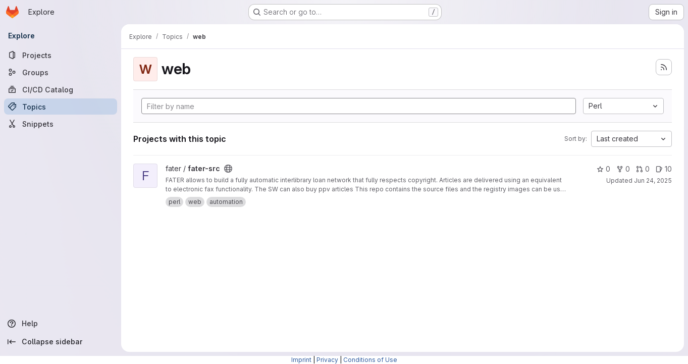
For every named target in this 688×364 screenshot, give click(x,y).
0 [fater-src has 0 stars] (603, 169)
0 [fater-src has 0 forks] (623, 169)
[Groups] (60, 72)
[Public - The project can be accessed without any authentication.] (228, 169)
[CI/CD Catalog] (60, 89)
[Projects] (60, 55)
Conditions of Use (370, 359)
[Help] (60, 324)
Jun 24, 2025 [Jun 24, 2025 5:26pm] (653, 180)
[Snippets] (60, 124)
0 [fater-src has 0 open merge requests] (643, 169)
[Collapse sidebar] (60, 342)
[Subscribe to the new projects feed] (664, 67)
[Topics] (60, 106)
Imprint (301, 359)
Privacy (327, 359)
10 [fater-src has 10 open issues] (664, 169)
